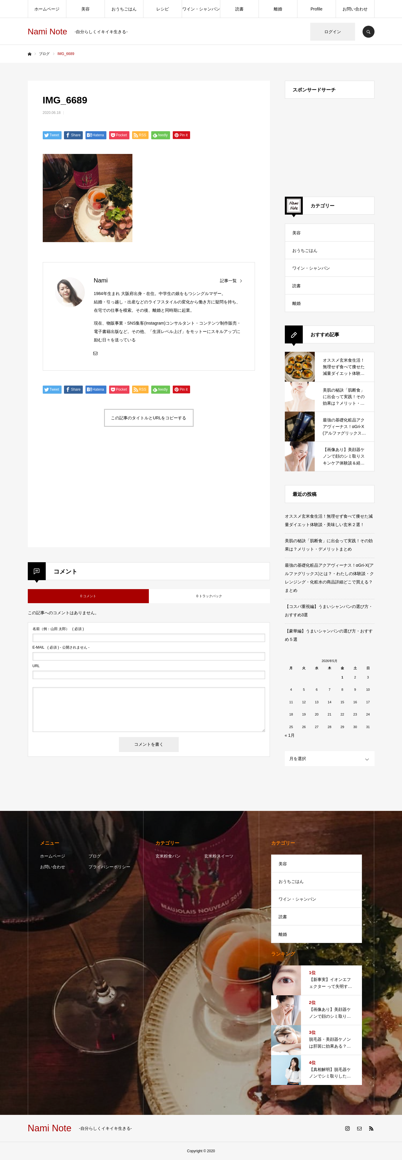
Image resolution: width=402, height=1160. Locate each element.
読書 (239, 9)
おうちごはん (124, 9)
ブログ (94, 856)
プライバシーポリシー (109, 866)
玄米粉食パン (168, 856)
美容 (85, 9)
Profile (316, 9)
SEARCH (369, 32)
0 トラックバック (209, 596)
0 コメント (88, 596)
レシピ (162, 9)
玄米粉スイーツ (218, 856)
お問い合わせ (355, 9)
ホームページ (46, 9)
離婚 (278, 9)
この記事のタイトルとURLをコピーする (148, 417)
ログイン (332, 31)
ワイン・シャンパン (201, 9)
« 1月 (290, 735)
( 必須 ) (58, 629)
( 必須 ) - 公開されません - (61, 647)
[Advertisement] (94, 494)
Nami (101, 280)
